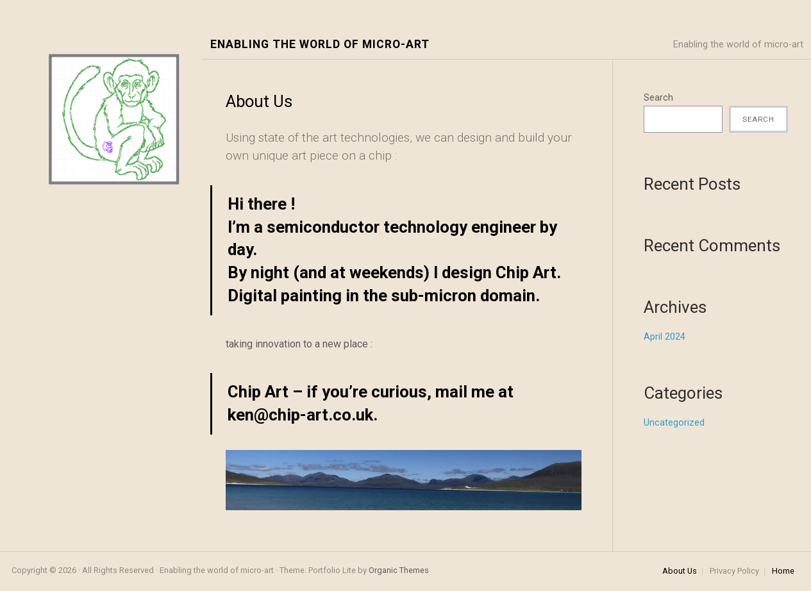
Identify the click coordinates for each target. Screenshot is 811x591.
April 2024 (664, 336)
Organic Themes (399, 570)
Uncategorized (674, 422)
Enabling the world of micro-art (320, 44)
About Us (679, 571)
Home (783, 571)
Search (658, 97)
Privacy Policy (734, 571)
